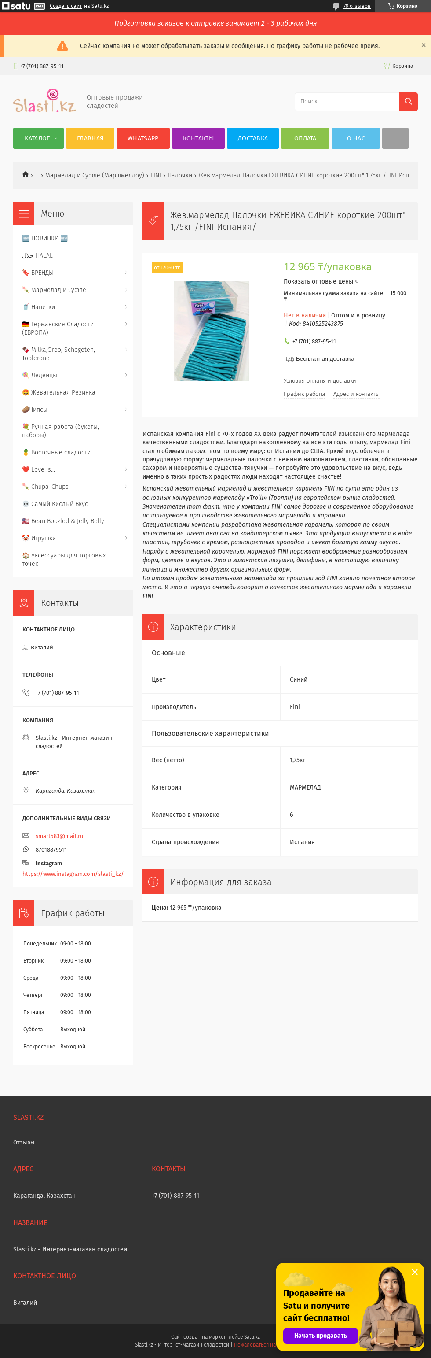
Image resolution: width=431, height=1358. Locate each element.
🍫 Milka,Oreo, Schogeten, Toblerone (58, 354)
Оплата (305, 138)
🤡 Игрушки (39, 538)
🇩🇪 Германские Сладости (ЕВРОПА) (58, 328)
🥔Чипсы (34, 409)
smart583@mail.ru (60, 836)
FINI (155, 175)
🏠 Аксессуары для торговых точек (64, 560)
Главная (90, 138)
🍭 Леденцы (39, 375)
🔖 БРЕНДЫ (38, 273)
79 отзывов (357, 6)
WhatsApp (143, 138)
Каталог (37, 138)
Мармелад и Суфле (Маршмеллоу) (94, 175)
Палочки (180, 175)
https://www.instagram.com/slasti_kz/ (73, 874)
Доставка (253, 138)
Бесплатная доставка (325, 358)
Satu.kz (252, 1337)
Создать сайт (66, 6)
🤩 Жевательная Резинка (58, 392)
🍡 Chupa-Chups (45, 487)
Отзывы (24, 1142)
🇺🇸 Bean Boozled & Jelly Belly (63, 521)
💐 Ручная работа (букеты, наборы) (60, 431)
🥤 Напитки (38, 307)
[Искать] (408, 101)
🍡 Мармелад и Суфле (54, 290)
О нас (356, 138)
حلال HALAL (37, 255)
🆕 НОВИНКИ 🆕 (45, 238)
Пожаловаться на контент (265, 1345)
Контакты (198, 138)
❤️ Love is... (38, 469)
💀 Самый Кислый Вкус (55, 504)
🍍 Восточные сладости (56, 452)
